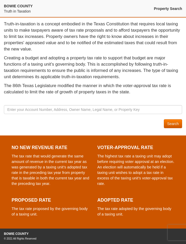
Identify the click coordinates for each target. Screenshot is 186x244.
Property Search (168, 9)
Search (173, 124)
